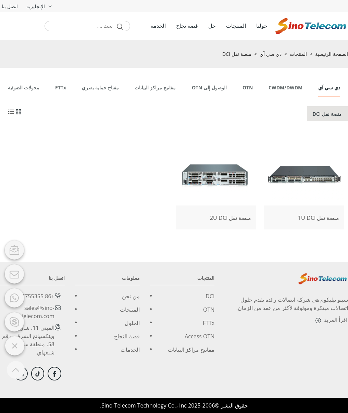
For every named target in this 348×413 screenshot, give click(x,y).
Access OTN (199, 336)
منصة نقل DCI (236, 54)
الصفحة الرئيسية (331, 54)
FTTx (208, 323)
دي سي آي (271, 54)
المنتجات (236, 26)
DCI (210, 296)
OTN (208, 309)
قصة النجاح (126, 336)
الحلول (132, 323)
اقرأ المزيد (330, 320)
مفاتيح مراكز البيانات (191, 349)
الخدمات (130, 349)
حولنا (262, 26)
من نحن (130, 296)
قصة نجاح (187, 26)
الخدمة (158, 26)
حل (212, 26)
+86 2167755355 (33, 296)
